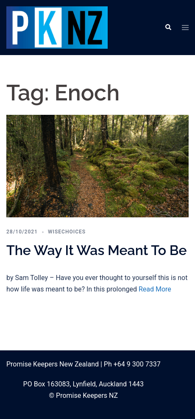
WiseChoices (67, 232)
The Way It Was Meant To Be (96, 250)
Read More (155, 289)
